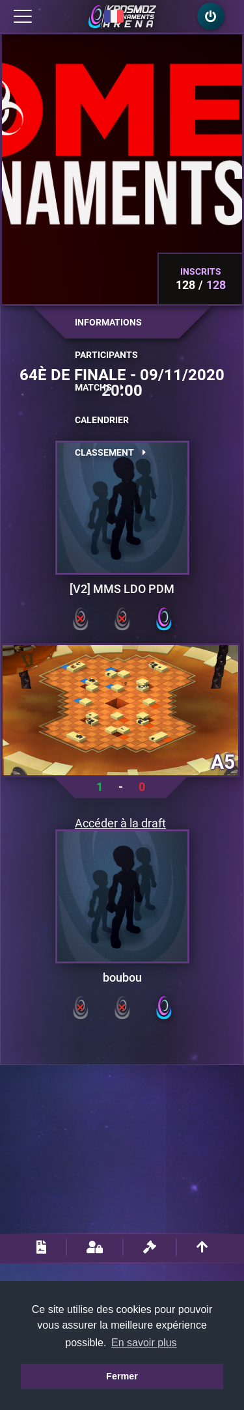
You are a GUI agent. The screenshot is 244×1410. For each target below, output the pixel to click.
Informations (108, 322)
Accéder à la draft (120, 823)
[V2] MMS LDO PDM (122, 589)
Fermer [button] (122, 1376)
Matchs (99, 387)
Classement (110, 452)
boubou (122, 978)
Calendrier (102, 420)
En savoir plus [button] (144, 1342)
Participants (106, 355)
